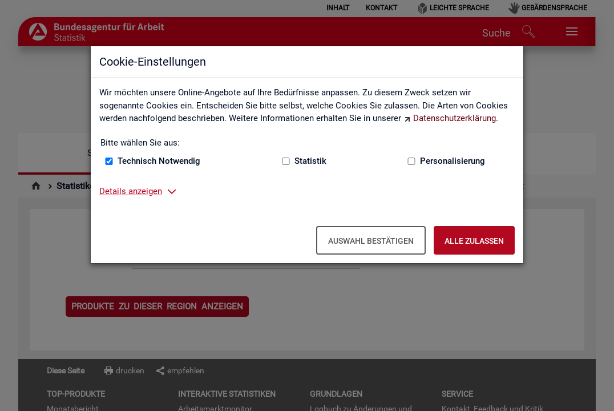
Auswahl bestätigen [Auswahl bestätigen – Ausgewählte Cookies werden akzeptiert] (371, 240)
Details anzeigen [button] (130, 191)
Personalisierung (452, 161)
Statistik (310, 161)
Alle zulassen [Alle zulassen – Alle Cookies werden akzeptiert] (474, 240)
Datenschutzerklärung (454, 118)
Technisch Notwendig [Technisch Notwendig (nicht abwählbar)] (159, 161)
